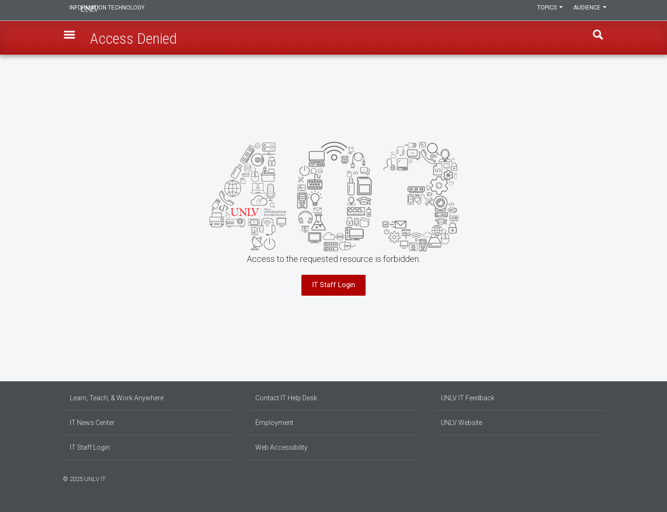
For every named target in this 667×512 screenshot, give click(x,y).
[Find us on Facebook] (583, 478)
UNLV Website (461, 422)
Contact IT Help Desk (286, 398)
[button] (73, 38)
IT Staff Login (333, 284)
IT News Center (92, 422)
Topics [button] (544, 10)
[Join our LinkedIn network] (592, 478)
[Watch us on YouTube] (602, 478)
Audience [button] (588, 10)
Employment (274, 422)
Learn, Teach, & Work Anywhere (117, 398)
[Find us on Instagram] (588, 478)
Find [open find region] (595, 38)
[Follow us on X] (597, 478)
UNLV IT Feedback (467, 398)
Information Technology (127, 10)
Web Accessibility (281, 447)
